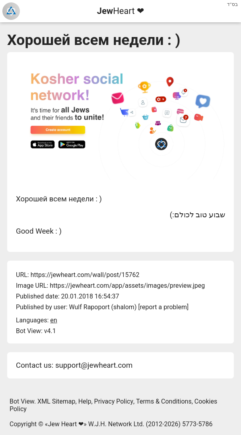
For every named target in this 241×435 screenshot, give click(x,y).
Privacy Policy (114, 401)
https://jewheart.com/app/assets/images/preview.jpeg (127, 285)
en (53, 320)
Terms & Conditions (164, 401)
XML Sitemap (56, 401)
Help (84, 401)
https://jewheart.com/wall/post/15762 (85, 275)
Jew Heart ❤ (66, 424)
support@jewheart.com (93, 365)
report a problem (163, 307)
